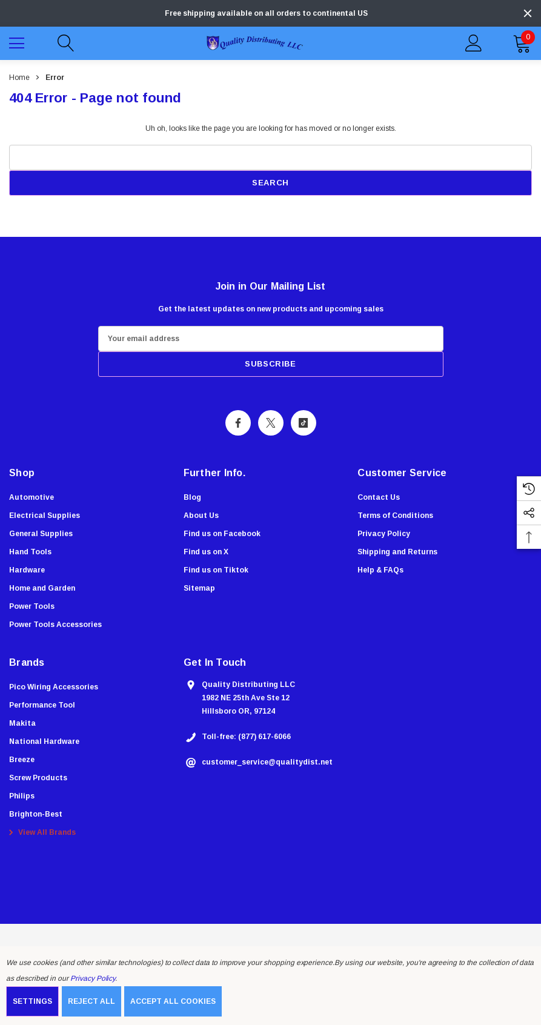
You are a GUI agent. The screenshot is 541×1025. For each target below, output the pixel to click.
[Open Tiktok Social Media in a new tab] (303, 423)
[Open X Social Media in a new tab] (271, 423)
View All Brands (40, 833)
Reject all (91, 1001)
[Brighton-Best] (35, 815)
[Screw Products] (38, 778)
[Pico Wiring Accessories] (53, 687)
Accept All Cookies (173, 1001)
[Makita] (22, 724)
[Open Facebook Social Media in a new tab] (238, 423)
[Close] (527, 13)
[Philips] (22, 797)
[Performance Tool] (42, 706)
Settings (32, 1001)
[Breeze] (22, 760)
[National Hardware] (44, 742)
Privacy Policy (92, 978)
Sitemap (199, 588)
